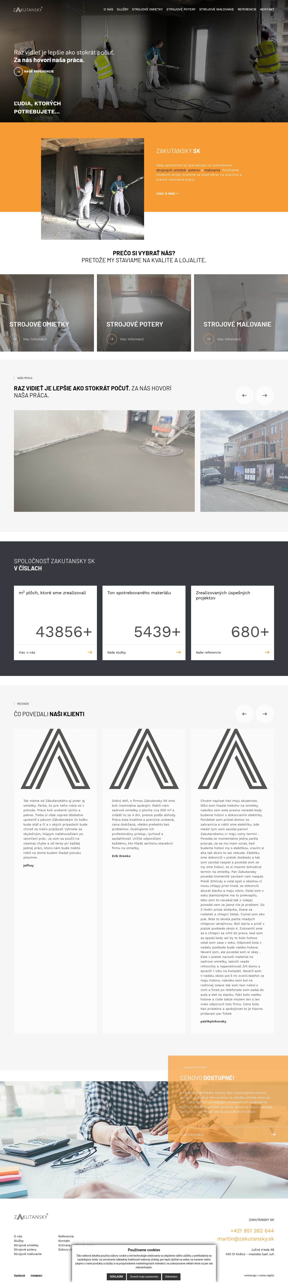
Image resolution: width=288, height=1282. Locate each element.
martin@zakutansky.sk (245, 1239)
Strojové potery (25, 1249)
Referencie (66, 1236)
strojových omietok (171, 170)
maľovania (212, 170)
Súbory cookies (69, 1249)
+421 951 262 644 (252, 1231)
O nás (18, 1236)
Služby (19, 1241)
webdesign (250, 1275)
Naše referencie (39, 71)
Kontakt (64, 1241)
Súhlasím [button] (116, 1276)
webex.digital (266, 1275)
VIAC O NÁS (167, 193)
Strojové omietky (26, 1245)
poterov (194, 170)
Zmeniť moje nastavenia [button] (144, 1276)
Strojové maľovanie (28, 1254)
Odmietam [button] (171, 1276)
